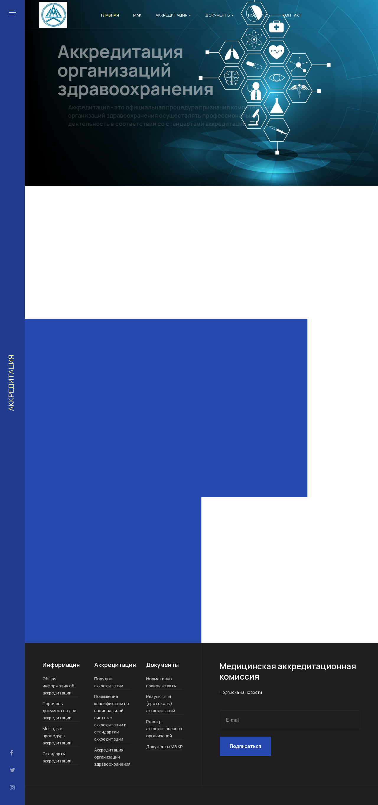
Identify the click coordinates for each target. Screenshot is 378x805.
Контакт (292, 15)
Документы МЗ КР (164, 746)
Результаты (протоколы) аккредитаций (160, 703)
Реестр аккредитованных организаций (164, 728)
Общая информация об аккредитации (58, 686)
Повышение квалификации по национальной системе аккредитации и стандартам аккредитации (111, 718)
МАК (137, 15)
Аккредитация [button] (173, 15)
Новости (258, 15)
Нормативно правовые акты (161, 682)
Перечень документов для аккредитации (59, 710)
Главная (110, 15)
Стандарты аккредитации (57, 757)
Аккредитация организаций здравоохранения (112, 757)
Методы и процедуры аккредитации (57, 736)
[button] (12, 12)
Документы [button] (219, 15)
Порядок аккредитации (108, 682)
